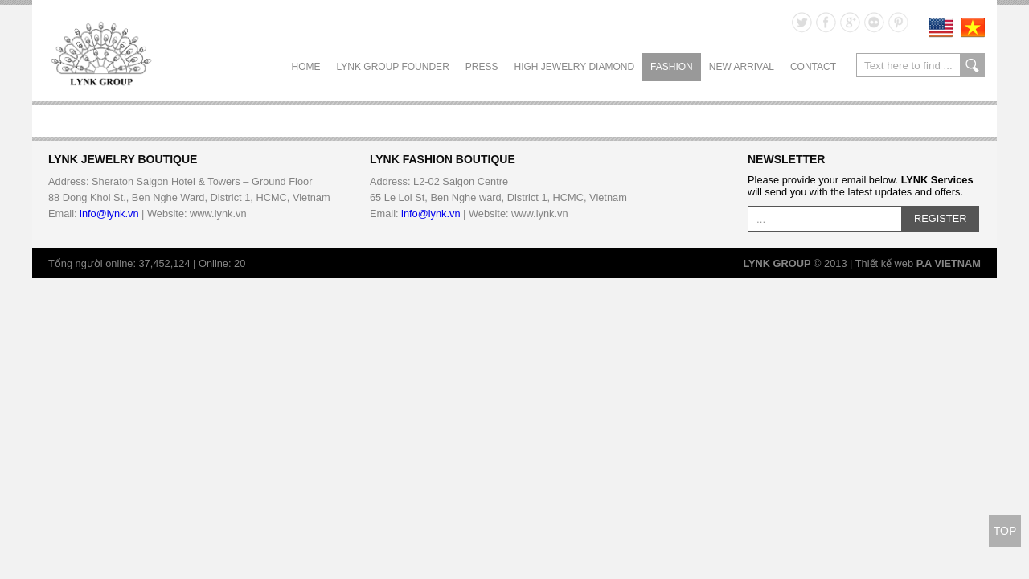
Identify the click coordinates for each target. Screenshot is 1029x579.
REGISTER (940, 218)
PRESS (481, 66)
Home (306, 66)
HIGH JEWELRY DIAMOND (574, 66)
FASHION (671, 66)
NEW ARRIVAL (741, 66)
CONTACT (813, 66)
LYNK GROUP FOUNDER (393, 66)
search (972, 65)
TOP (1005, 530)
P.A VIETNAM (948, 263)
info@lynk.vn (109, 213)
